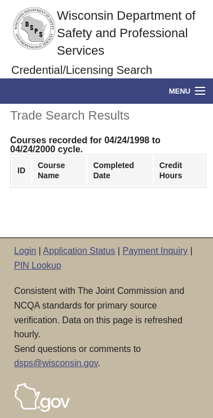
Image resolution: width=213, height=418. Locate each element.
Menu (179, 91)
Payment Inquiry (155, 251)
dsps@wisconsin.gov (55, 363)
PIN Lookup (37, 265)
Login (25, 251)
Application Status (79, 251)
